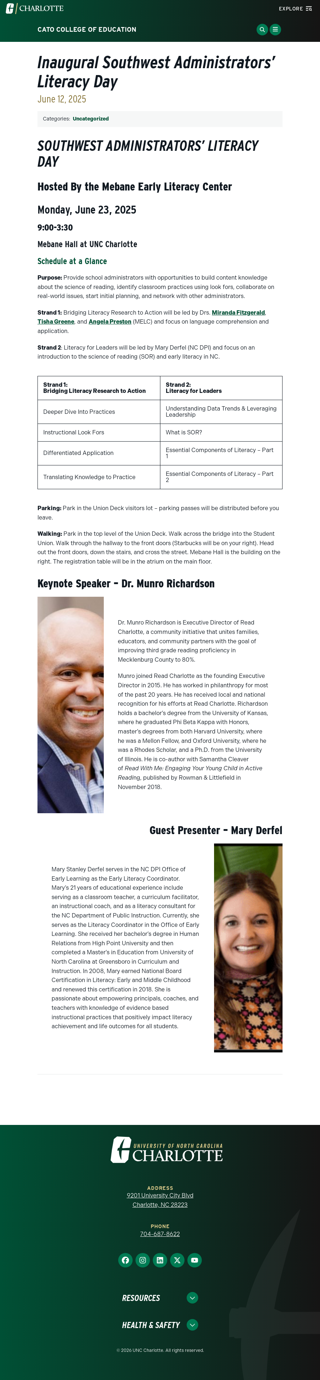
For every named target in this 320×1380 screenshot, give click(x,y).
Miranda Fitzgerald (238, 312)
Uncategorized (91, 119)
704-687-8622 (160, 1234)
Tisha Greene (55, 321)
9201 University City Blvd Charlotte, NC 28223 (160, 1200)
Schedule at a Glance (72, 261)
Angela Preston (110, 321)
